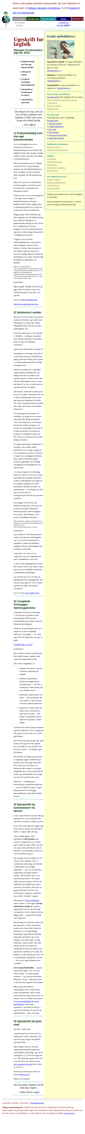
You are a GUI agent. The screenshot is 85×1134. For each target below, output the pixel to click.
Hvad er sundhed (53, 179)
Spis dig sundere (55, 123)
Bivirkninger (52, 165)
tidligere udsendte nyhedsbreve (44, 8)
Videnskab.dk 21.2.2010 (23, 644)
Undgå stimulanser (56, 126)
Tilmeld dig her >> (54, 70)
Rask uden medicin (56, 138)
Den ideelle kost (53, 185)
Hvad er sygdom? (54, 147)
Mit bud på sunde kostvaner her (26, 304)
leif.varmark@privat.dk (23, 1064)
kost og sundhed (53, 188)
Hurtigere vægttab (54, 106)
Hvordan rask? (33, 19)
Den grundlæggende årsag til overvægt (62, 100)
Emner (63, 19)
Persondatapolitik (37, 1103)
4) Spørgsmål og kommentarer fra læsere (24, 807)
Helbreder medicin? (54, 162)
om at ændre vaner (32, 593)
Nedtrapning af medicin (56, 168)
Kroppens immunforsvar (56, 182)
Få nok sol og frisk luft (58, 135)
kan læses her (24, 1074)
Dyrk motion (54, 132)
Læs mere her (69, 1113)
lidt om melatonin (32, 900)
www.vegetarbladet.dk (24, 1001)
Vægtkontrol (52, 103)
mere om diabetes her (29, 300)
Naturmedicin (52, 170)
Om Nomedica (19, 19)
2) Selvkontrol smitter (27, 312)
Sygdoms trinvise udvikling (57, 150)
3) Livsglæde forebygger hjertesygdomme (24, 604)
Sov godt (52, 129)
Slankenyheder (52, 109)
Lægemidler (51, 159)
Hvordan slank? (48, 19)
